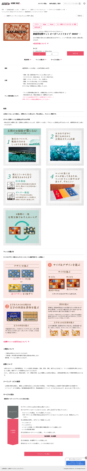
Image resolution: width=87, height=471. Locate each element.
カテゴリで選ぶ (42, 3)
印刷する (80, 15)
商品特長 (27, 59)
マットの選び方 (41, 59)
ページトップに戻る (49, 454)
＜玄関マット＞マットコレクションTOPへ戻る (19, 16)
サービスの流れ (56, 59)
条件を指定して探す (55, 3)
